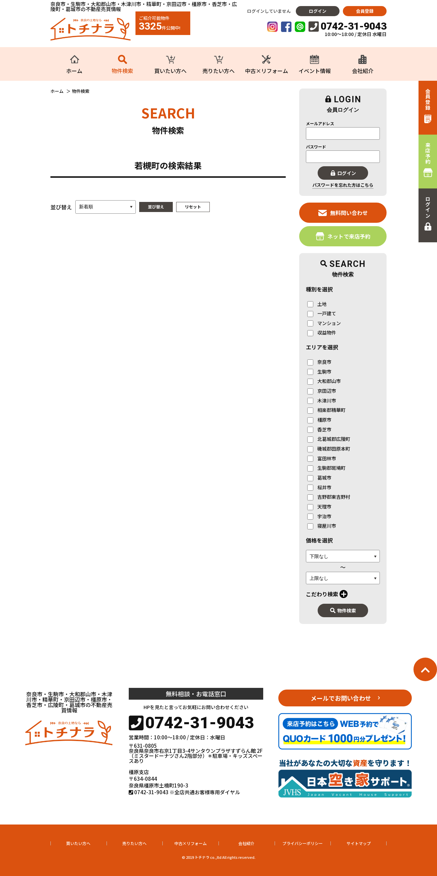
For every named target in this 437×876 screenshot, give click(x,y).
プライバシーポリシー (302, 843)
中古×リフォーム (190, 843)
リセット (193, 206)
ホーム (57, 91)
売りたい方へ (134, 843)
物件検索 (343, 610)
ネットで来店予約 (343, 236)
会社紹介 (246, 843)
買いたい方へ (78, 843)
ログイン (317, 11)
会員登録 (364, 11)
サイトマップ (359, 843)
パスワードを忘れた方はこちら (342, 185)
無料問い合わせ (343, 212)
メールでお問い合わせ (341, 698)
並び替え (156, 206)
